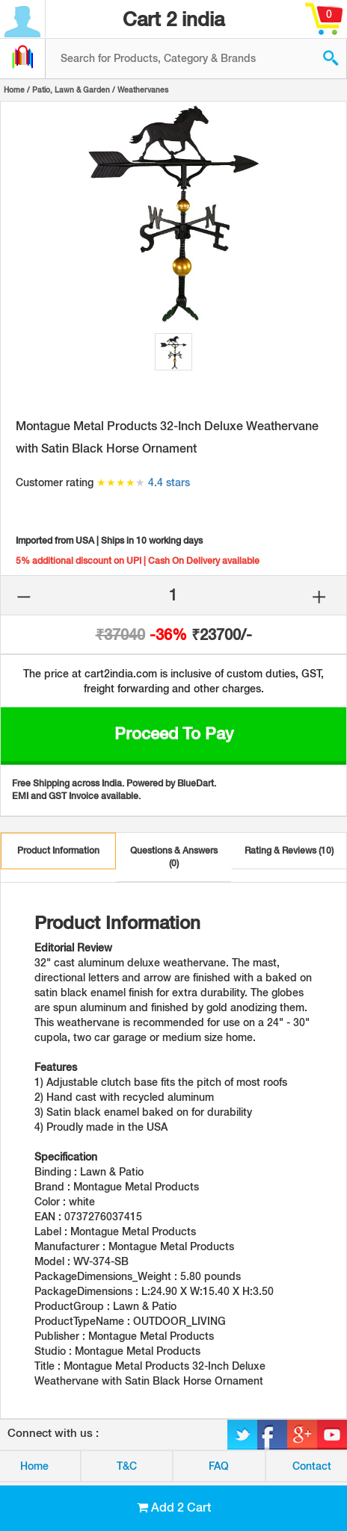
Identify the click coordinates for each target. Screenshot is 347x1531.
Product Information (58, 850)
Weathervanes (142, 89)
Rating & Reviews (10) (289, 850)
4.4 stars (169, 482)
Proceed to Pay (173, 733)
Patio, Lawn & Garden (71, 89)
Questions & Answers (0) (174, 857)
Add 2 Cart (174, 1507)
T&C (127, 1466)
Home (14, 89)
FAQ (219, 1466)
